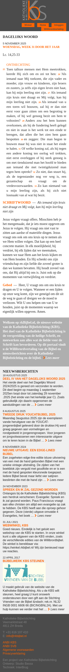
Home (43, 25)
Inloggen (58, 25)
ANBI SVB (9, 646)
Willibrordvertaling (53, 29)
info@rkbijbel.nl (16, 636)
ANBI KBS (9, 642)
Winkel (28, 25)
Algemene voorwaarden (18, 649)
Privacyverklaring (14, 653)
